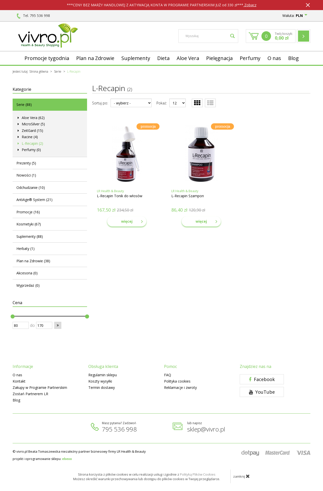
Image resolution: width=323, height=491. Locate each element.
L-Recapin (32, 143)
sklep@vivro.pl (206, 429)
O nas (274, 58)
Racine (29, 136)
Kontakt (19, 381)
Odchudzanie (30, 187)
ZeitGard (32, 130)
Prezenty (26, 163)
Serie (24, 104)
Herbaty (25, 248)
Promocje (28, 212)
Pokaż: (161, 103)
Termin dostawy (101, 387)
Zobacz (249, 5)
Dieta (163, 58)
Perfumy (250, 58)
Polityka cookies (177, 381)
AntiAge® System (34, 199)
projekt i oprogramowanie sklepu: (42, 459)
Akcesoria (27, 273)
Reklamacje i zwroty (180, 387)
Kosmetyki (28, 224)
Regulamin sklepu (102, 374)
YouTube (262, 392)
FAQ (167, 374)
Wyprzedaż (28, 285)
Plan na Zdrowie (95, 58)
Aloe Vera (188, 58)
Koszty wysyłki (100, 381)
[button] (57, 325)
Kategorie (22, 89)
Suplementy (135, 58)
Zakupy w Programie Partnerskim (40, 387)
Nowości (26, 175)
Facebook (262, 379)
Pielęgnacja (219, 58)
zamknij (241, 476)
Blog (293, 58)
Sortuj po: (100, 103)
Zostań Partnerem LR (30, 393)
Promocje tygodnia (46, 58)
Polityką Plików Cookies (198, 474)
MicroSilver (33, 124)
